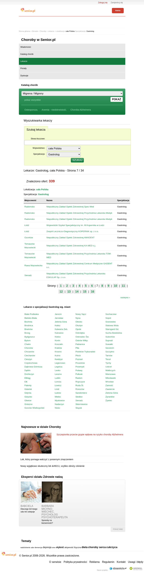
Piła (77, 348)
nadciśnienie (25, 547)
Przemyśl (79, 366)
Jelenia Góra (61, 322)
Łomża (58, 381)
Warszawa (110, 374)
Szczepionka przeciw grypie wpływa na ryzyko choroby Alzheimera (90, 434)
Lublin (57, 378)
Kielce (57, 337)
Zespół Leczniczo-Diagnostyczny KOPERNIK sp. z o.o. (72, 231)
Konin (57, 340)
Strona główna (24, 31)
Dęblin (28, 370)
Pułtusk (79, 374)
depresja (47, 547)
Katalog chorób (27, 54)
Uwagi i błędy (135, 562)
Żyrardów (109, 397)
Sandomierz (81, 393)
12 (61, 291)
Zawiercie (110, 389)
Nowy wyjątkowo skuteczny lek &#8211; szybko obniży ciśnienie (52, 466)
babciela (27, 506)
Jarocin (58, 314)
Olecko (78, 322)
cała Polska (69, 31)
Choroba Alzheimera (80, 109)
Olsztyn (79, 325)
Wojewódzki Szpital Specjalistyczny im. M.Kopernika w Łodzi (75, 225)
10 (115, 285)
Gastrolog (90, 31)
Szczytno (109, 351)
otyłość (60, 547)
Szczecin (109, 348)
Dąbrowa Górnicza (33, 366)
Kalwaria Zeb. (61, 329)
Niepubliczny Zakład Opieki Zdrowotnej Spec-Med (70, 206)
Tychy (108, 363)
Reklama (94, 562)
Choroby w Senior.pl (38, 40)
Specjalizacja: (39, 154)
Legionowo (60, 363)
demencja (38, 547)
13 (69, 291)
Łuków (58, 393)
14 (76, 291)
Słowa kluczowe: (38, 139)
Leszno (58, 374)
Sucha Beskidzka (113, 333)
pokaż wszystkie (33, 100)
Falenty (28, 385)
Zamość (109, 385)
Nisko (57, 408)
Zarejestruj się (117, 2)
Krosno (58, 351)
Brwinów (29, 329)
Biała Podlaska (32, 314)
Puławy (78, 370)
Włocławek (110, 378)
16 (92, 291)
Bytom (28, 340)
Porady (23, 68)
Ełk (26, 381)
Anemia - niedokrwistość (54, 109)
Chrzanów (29, 351)
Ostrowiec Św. (82, 337)
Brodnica (29, 325)
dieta (85, 547)
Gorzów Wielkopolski (35, 408)
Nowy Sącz (80, 314)
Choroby (43, 31)
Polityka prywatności (75, 562)
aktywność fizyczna (73, 547)
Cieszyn (28, 359)
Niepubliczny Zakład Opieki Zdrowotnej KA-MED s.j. (71, 245)
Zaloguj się (102, 2)
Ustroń (108, 366)
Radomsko (30, 206)
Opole (78, 329)
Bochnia (28, 322)
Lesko (57, 370)
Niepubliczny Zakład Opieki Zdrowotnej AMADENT (70, 237)
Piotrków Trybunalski (85, 351)
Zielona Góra (111, 393)
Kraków (58, 348)
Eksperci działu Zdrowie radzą (42, 476)
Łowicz (58, 385)
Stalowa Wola (112, 325)
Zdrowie (35, 31)
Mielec (58, 397)
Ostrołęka (80, 333)
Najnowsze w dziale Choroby (41, 426)
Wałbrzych (110, 370)
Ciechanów (30, 355)
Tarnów (108, 355)
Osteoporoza (31, 109)
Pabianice (80, 344)
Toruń (108, 359)
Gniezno (29, 404)
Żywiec (108, 400)
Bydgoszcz (30, 337)
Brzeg (27, 333)
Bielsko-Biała (31, 318)
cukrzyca (111, 547)
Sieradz (28, 275)
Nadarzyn (59, 404)
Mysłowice (60, 400)
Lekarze (51, 31)
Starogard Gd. (112, 329)
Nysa (77, 318)
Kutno (57, 355)
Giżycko (28, 397)
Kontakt (121, 562)
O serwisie (55, 562)
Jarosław (59, 318)
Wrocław (109, 381)
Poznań (79, 359)
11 (123, 285)
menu (117, 10)
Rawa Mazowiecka (33, 265)
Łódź (27, 225)
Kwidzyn (59, 359)
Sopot (108, 318)
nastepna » (125, 297)
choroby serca (97, 547)
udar (32, 547)
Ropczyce (80, 381)
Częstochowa (31, 363)
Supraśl (109, 340)
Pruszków (80, 363)
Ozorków (29, 237)
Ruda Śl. (79, 385)
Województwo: (39, 148)
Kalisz (57, 325)
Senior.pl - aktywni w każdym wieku (28, 10)
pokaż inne (118, 529)
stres (53, 547)
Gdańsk (28, 389)
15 (84, 291)
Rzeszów (79, 389)
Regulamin (108, 562)
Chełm (28, 344)
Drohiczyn (29, 374)
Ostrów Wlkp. (81, 340)
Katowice (59, 333)
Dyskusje (24, 76)
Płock (78, 355)
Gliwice (28, 400)
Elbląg (27, 378)
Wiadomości (25, 47)
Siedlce (79, 397)
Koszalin (59, 344)
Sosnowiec (110, 322)
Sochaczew (110, 314)
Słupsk (78, 408)
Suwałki (109, 344)
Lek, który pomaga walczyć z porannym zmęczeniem (46, 459)
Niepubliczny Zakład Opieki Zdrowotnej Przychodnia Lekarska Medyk (79, 213)
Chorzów (29, 348)
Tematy (26, 541)
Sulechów (110, 337)
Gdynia (28, 393)
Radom (78, 378)
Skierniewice (81, 404)
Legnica (58, 366)
